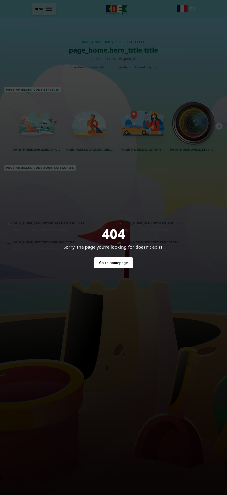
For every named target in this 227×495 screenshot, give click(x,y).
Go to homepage (113, 262)
